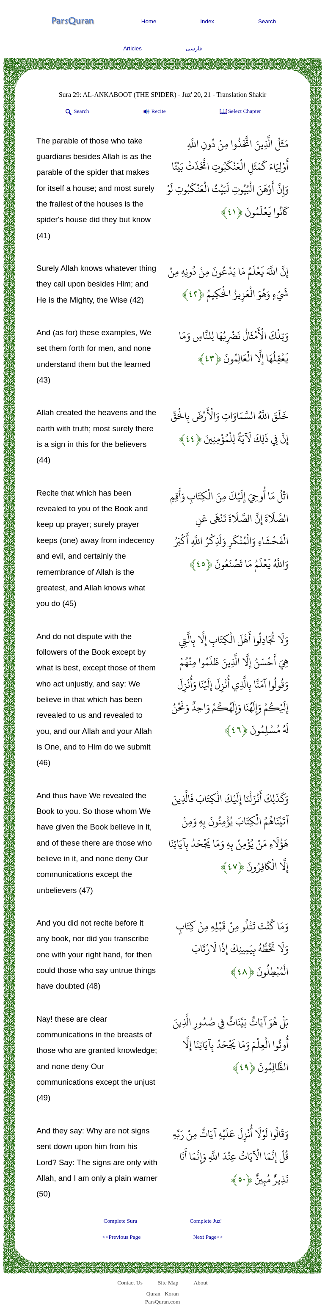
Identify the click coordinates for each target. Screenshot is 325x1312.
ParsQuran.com (162, 1301)
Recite (154, 111)
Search (267, 21)
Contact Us (130, 1282)
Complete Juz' (205, 1221)
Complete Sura (121, 1221)
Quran (153, 1293)
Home (149, 21)
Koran (172, 1293)
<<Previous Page (121, 1237)
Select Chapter (239, 111)
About (200, 1282)
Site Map (168, 1282)
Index (207, 21)
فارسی (194, 48)
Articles (132, 48)
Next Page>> (208, 1237)
